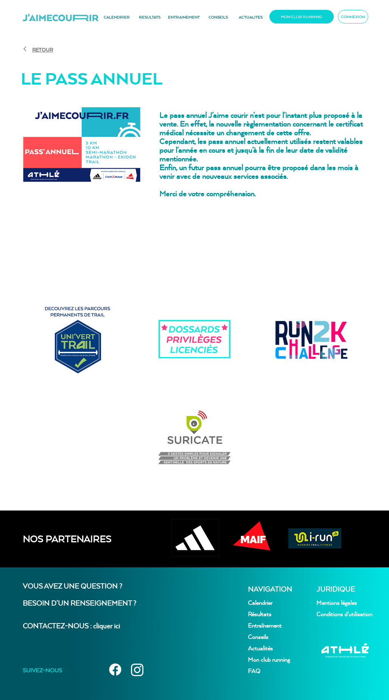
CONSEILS (218, 17)
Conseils (258, 637)
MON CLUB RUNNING (301, 16)
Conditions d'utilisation (344, 614)
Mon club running (269, 659)
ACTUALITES (251, 17)
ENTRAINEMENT (184, 17)
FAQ (254, 671)
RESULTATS (149, 17)
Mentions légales (336, 602)
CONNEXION (353, 16)
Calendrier (260, 602)
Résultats (259, 614)
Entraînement (265, 625)
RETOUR (42, 49)
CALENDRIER (117, 17)
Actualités (260, 648)
